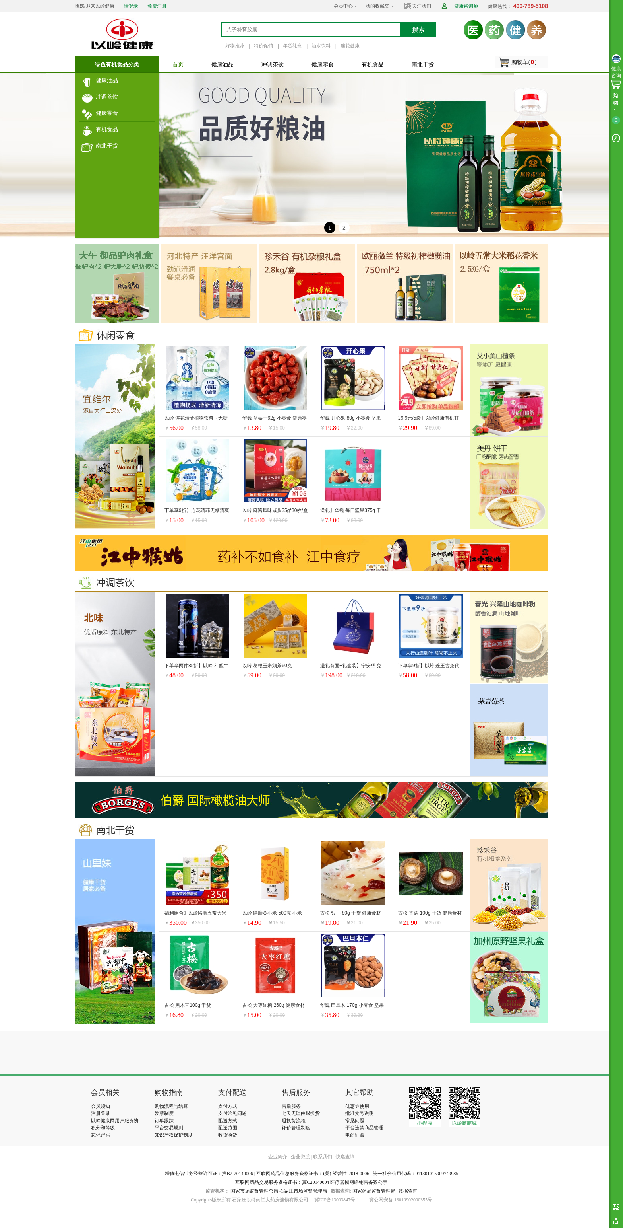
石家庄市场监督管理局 (303, 1191)
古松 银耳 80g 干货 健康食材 (350, 913)
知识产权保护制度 (174, 1135)
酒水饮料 (321, 46)
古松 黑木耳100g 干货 (187, 1005)
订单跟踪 (164, 1120)
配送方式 (227, 1120)
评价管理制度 (296, 1128)
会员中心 (343, 6)
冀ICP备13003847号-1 (336, 1200)
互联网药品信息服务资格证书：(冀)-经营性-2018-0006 (312, 1173)
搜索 (418, 29)
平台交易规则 (169, 1128)
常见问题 (354, 1120)
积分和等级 (103, 1128)
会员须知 (100, 1106)
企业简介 (278, 1157)
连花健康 (350, 46)
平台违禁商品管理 (364, 1128)
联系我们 (322, 1157)
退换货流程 (294, 1120)
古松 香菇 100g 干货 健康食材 (430, 913)
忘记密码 (100, 1135)
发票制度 (164, 1113)
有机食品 (107, 129)
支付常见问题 (232, 1113)
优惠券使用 (357, 1106)
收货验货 (227, 1135)
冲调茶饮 (107, 97)
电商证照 (354, 1135)
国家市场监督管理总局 (254, 1191)
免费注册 (156, 6)
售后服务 (291, 1106)
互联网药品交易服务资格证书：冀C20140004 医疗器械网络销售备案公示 (311, 1182)
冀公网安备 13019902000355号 (400, 1200)
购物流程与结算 (171, 1106)
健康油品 (107, 81)
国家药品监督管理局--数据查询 (385, 1191)
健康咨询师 (466, 6)
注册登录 (100, 1113)
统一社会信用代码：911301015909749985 (416, 1173)
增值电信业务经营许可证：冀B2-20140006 (209, 1173)
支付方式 (227, 1106)
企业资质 (300, 1157)
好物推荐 (234, 46)
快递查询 (345, 1157)
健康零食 (107, 113)
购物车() (523, 62)
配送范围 (227, 1128)
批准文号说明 (359, 1113)
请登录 (131, 6)
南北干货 (107, 146)
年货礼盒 (292, 46)
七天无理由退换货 (301, 1113)
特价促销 (263, 46)
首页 (178, 64)
